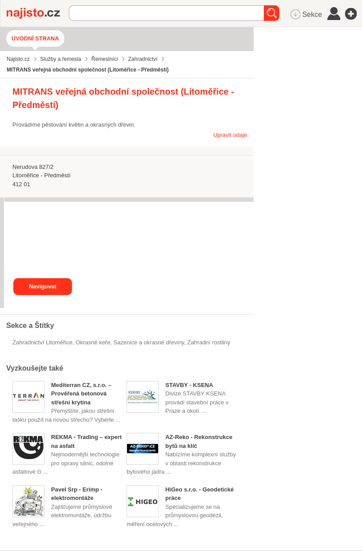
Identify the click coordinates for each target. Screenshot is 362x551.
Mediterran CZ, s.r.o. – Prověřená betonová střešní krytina (81, 394)
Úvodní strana (35, 38)
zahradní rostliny (209, 342)
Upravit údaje (230, 135)
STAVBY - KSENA (189, 385)
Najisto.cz (38, 13)
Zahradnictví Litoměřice (42, 342)
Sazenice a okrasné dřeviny (149, 342)
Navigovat (42, 286)
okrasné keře (93, 342)
